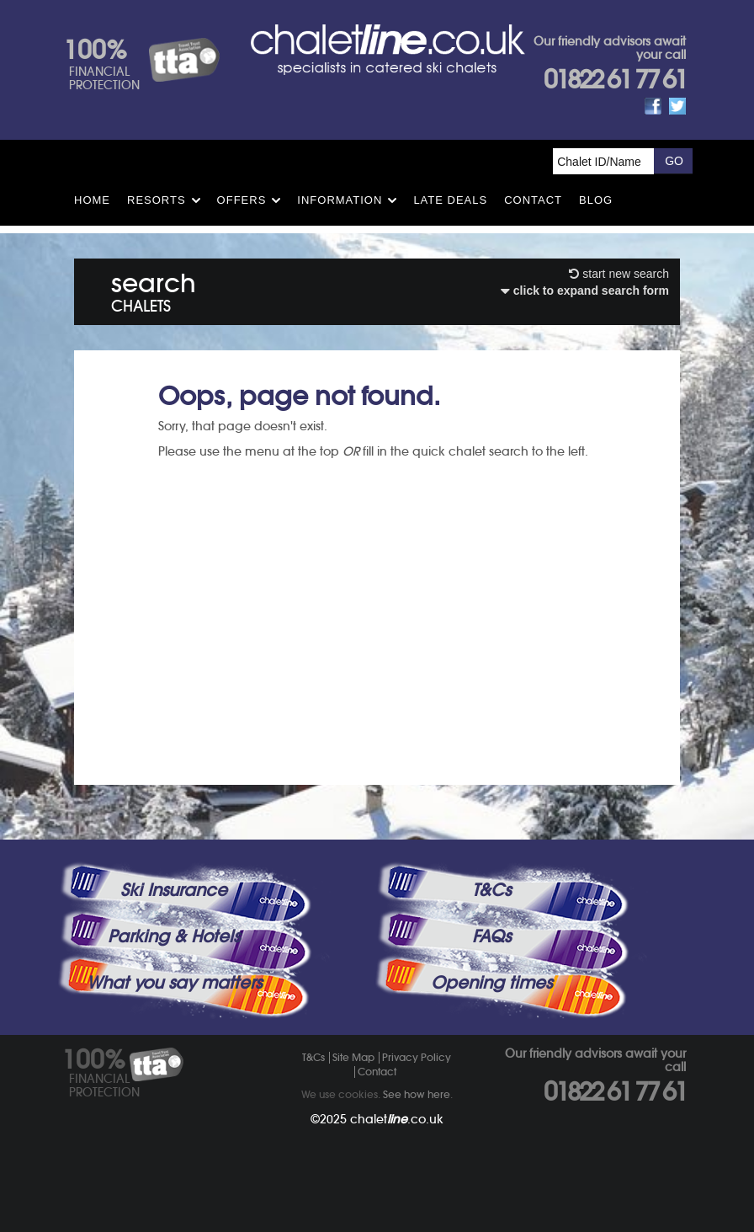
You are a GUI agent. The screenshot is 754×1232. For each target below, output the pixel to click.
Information (339, 200)
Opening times (491, 983)
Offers (242, 200)
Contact (533, 200)
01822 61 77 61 (615, 79)
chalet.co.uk (396, 1119)
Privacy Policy (416, 1057)
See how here (416, 1094)
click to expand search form (585, 290)
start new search (619, 273)
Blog (596, 200)
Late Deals (450, 200)
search (153, 289)
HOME (92, 200)
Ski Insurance (173, 890)
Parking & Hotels (174, 936)
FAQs (491, 936)
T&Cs (491, 890)
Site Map (353, 1057)
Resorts (156, 200)
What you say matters (174, 983)
